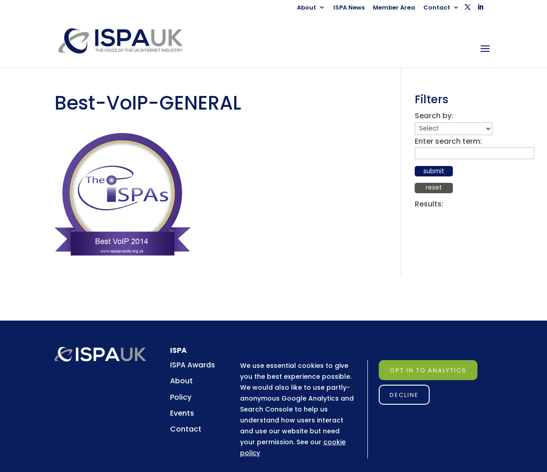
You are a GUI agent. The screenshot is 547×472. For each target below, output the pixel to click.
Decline (404, 395)
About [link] (306, 8)
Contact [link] (436, 8)
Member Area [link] (394, 8)
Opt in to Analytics (428, 370)
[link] (128, 40)
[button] (468, 9)
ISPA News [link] (349, 8)
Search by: (434, 115)
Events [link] (182, 413)
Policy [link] (180, 397)
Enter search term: (448, 141)
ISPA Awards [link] (192, 365)
